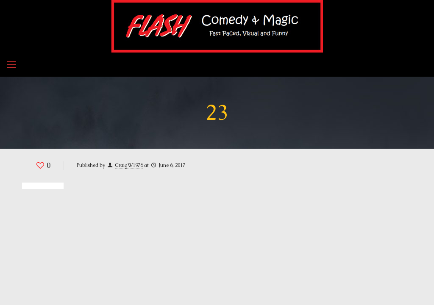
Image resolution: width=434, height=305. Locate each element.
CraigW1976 (129, 165)
